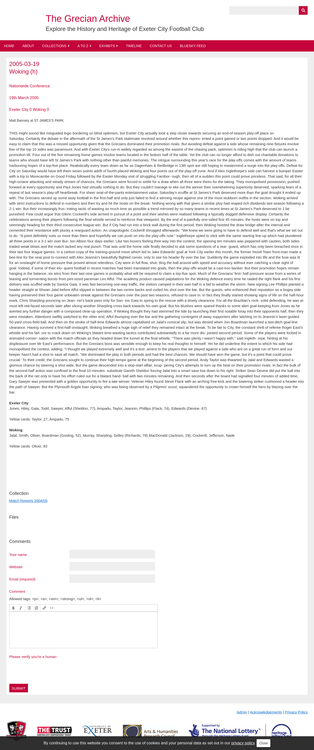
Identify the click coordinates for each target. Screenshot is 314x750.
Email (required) (22, 579)
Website (16, 567)
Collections (54, 46)
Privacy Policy (296, 712)
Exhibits (107, 46)
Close (263, 743)
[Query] (268, 10)
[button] (13, 608)
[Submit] (303, 10)
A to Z (83, 46)
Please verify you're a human (33, 657)
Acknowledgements (266, 712)
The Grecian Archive (88, 18)
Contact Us (161, 46)
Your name (18, 554)
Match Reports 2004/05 (28, 501)
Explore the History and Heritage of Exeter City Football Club (125, 29)
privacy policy (243, 743)
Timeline (134, 46)
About (28, 46)
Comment (17, 591)
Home (9, 46)
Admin (242, 712)
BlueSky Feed (193, 46)
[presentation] (13, 608)
